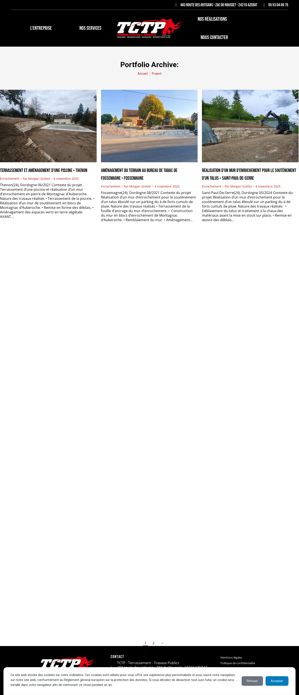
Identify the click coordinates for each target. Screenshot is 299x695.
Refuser (252, 681)
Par (36, 179)
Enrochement (9, 179)
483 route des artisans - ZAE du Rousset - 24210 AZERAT (215, 5)
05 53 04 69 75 (274, 5)
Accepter (277, 681)
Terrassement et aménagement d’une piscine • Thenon (43, 170)
